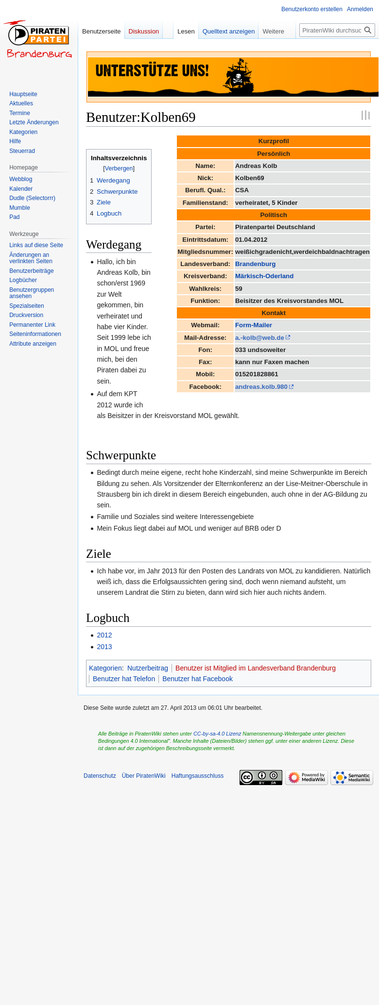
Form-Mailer (253, 325)
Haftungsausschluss (198, 775)
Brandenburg (255, 264)
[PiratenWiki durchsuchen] (337, 30)
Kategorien (105, 668)
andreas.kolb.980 (261, 386)
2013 (104, 647)
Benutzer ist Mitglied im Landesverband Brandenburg (255, 668)
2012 (104, 635)
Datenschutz (100, 775)
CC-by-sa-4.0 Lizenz (217, 734)
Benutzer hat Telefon (124, 679)
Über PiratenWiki (144, 775)
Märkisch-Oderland (264, 276)
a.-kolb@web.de (259, 337)
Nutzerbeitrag (147, 668)
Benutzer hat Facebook (197, 679)
